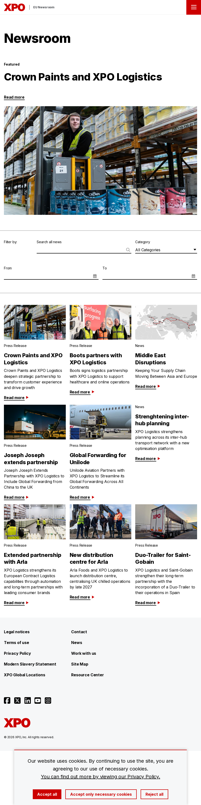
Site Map (79, 664)
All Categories (147, 249)
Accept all (47, 794)
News (76, 642)
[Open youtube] (37, 700)
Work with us (83, 653)
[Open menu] (193, 7)
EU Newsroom (44, 7)
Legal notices (17, 631)
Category (142, 242)
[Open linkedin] (27, 700)
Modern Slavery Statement (30, 664)
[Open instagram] (48, 700)
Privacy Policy (17, 653)
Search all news (49, 242)
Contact (79, 631)
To (104, 268)
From (8, 268)
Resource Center (87, 674)
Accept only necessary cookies (101, 794)
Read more (14, 97)
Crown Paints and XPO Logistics (83, 76)
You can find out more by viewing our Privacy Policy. (100, 777)
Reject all (154, 794)
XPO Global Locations (24, 674)
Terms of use (16, 642)
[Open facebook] (7, 700)
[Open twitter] (17, 700)
